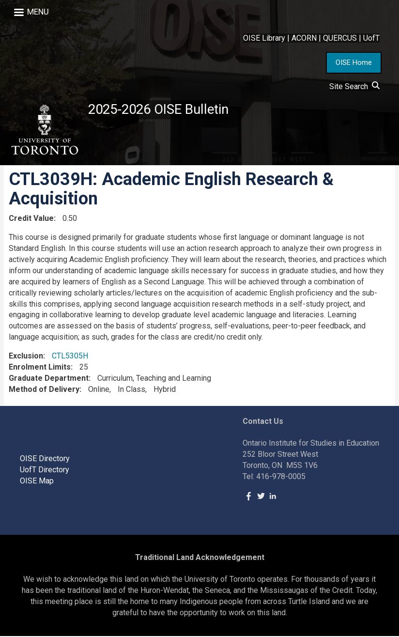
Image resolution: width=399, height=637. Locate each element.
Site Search (354, 86)
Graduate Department (49, 379)
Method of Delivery (44, 390)
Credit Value (31, 219)
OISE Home (354, 62)
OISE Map (37, 481)
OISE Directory (45, 459)
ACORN (304, 38)
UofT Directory (44, 470)
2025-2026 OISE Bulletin (161, 110)
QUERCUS (340, 38)
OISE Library (264, 38)
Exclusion (26, 356)
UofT (371, 38)
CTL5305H (70, 356)
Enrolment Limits (40, 368)
